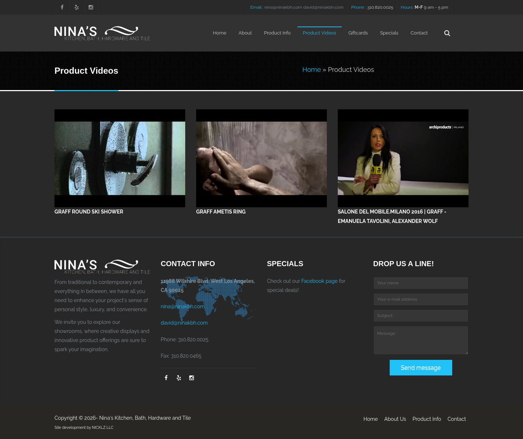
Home (219, 33)
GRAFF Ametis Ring (221, 212)
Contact (418, 33)
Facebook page (319, 281)
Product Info (277, 33)
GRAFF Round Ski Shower (88, 212)
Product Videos (319, 33)
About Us (395, 419)
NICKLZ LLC (102, 427)
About (245, 33)
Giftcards (358, 33)
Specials (389, 33)
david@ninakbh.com (323, 7)
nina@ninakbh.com (283, 7)
